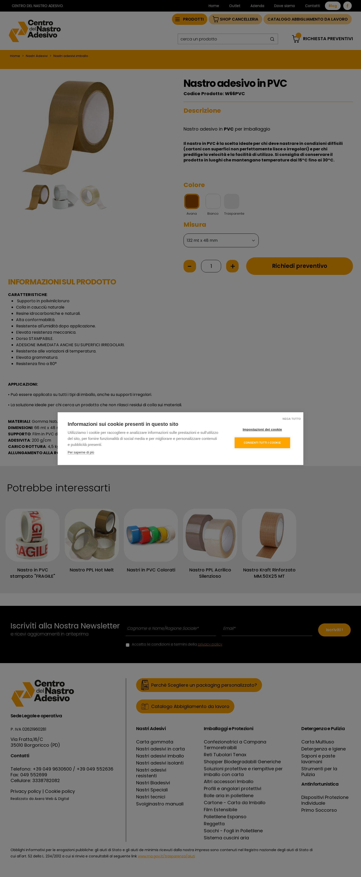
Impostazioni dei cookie (263, 429)
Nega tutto (292, 418)
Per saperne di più (81, 452)
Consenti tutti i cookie (263, 442)
